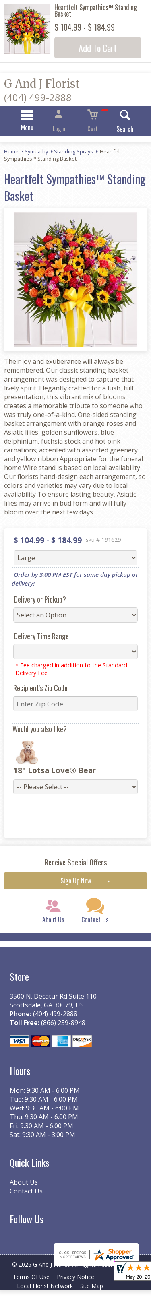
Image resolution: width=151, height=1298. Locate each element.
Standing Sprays (73, 152)
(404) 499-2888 (38, 97)
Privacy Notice (79, 1285)
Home (11, 152)
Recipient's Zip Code (37, 689)
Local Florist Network (46, 1294)
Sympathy (36, 152)
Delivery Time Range (38, 637)
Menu (34, 128)
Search (117, 130)
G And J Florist (42, 84)
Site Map (95, 1294)
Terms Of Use (32, 1285)
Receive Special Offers (75, 863)
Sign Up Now (75, 882)
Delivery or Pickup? (37, 600)
